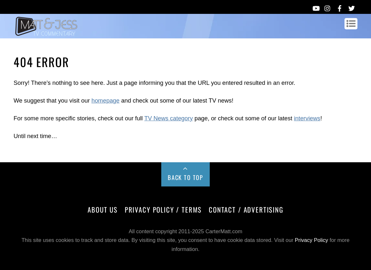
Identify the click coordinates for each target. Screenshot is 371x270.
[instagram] (327, 7)
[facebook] (339, 7)
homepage (105, 100)
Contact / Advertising (246, 210)
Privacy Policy (311, 240)
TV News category (168, 118)
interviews (307, 118)
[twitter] (351, 7)
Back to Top (185, 177)
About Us (103, 210)
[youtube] (315, 7)
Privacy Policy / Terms (163, 210)
